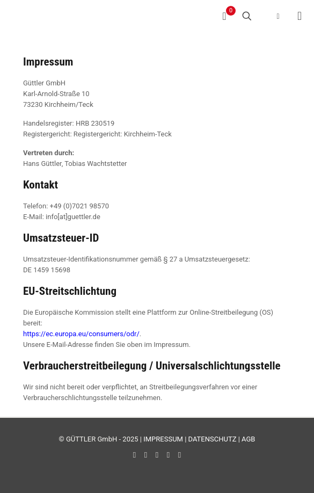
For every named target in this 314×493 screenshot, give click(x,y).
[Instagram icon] (168, 455)
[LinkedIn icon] (157, 455)
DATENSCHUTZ (212, 439)
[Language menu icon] (271, 16)
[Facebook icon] (134, 455)
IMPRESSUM (163, 439)
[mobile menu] (299, 16)
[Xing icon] (180, 455)
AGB (248, 439)
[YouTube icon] (146, 455)
